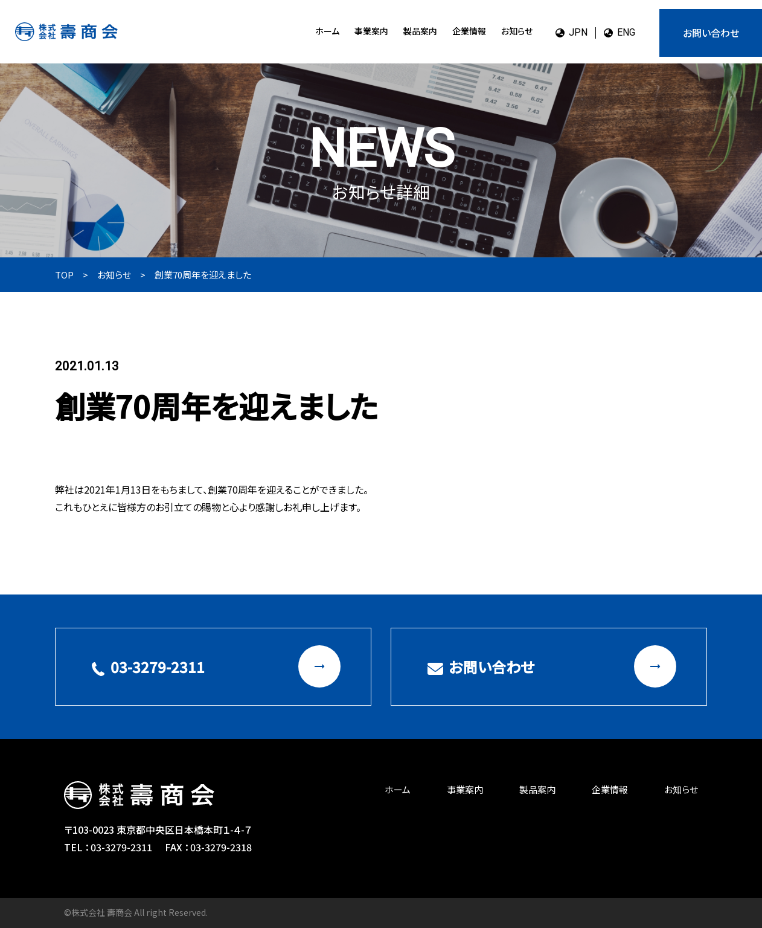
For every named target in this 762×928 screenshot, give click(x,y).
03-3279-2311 (216, 666)
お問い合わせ (711, 32)
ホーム (327, 31)
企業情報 (469, 31)
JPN (571, 32)
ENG (619, 32)
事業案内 (371, 31)
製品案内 (420, 31)
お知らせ (517, 31)
